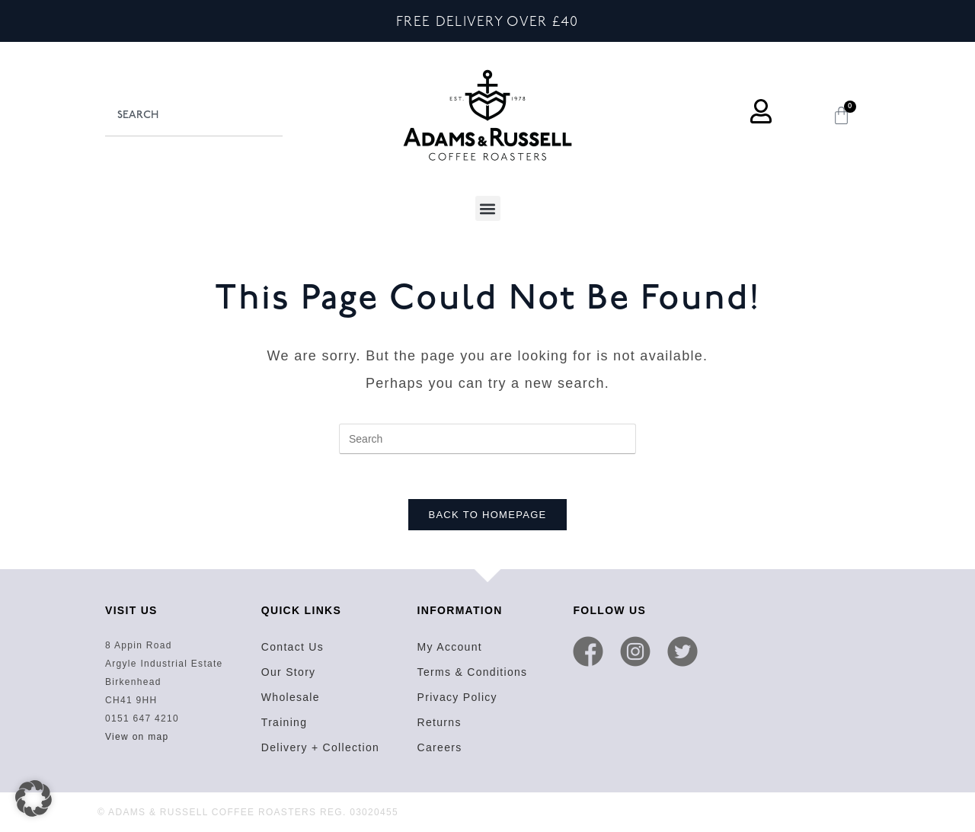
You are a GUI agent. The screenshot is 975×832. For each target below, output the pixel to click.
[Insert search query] (487, 439)
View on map (136, 738)
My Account (449, 648)
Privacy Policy (457, 699)
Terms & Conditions (472, 673)
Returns (439, 724)
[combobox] (194, 115)
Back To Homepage (487, 516)
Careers (439, 749)
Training (284, 724)
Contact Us (292, 648)
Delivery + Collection (320, 749)
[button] (487, 208)
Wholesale (290, 699)
